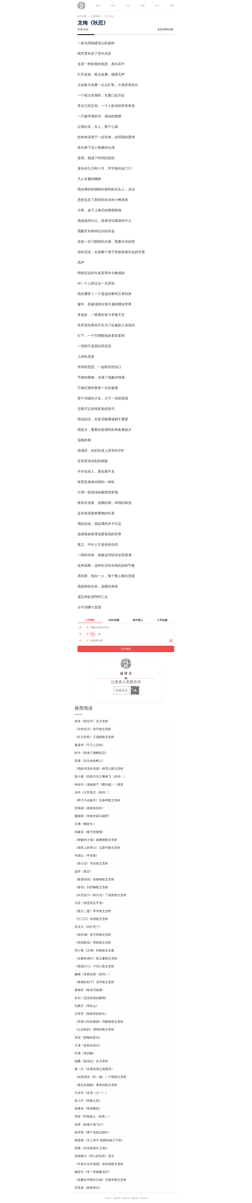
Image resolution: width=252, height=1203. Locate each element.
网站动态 (147, 1198)
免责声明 (115, 1198)
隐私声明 (126, 1198)
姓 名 (84, 627)
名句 (127, 5)
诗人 (156, 5)
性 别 (84, 634)
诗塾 (171, 5)
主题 (142, 5)
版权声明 (136, 1198)
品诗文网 (83, 16)
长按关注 (121, 690)
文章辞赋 (100, 16)
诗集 (112, 5)
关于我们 (104, 1198)
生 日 (84, 641)
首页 (97, 5)
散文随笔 (116, 16)
